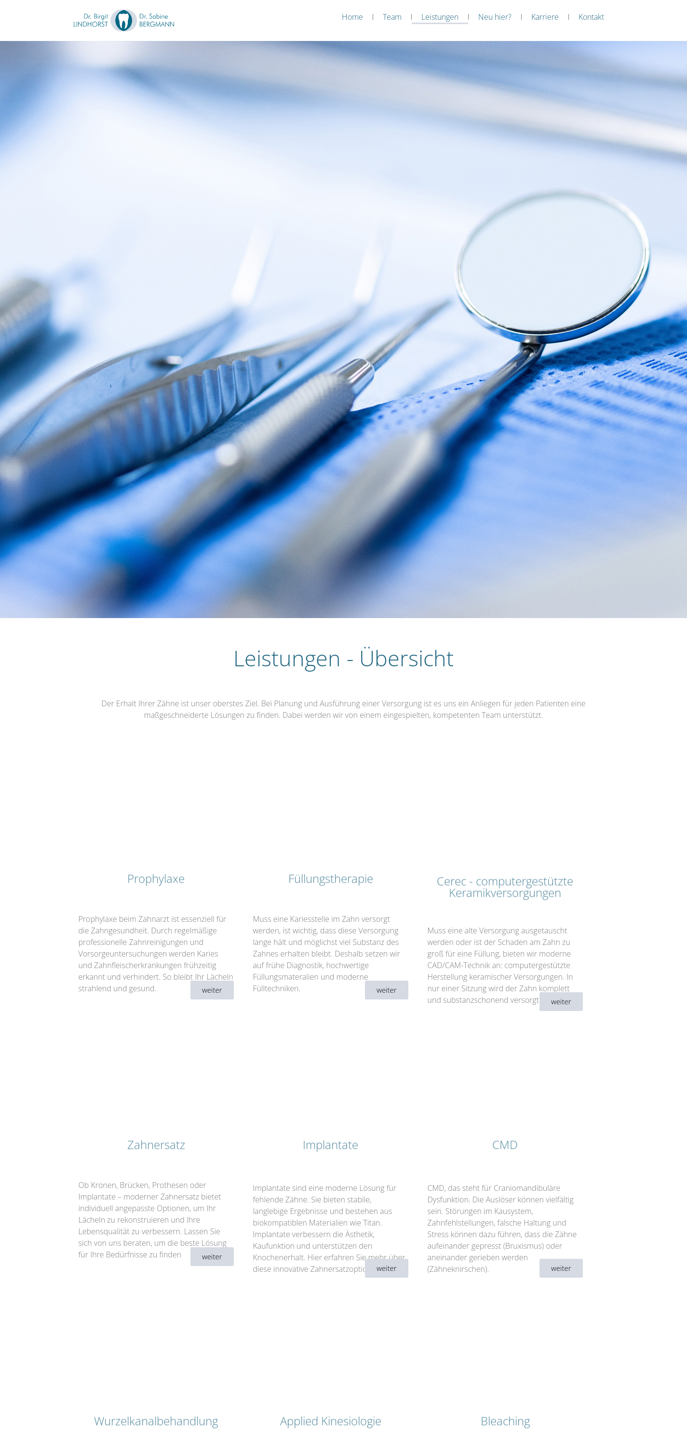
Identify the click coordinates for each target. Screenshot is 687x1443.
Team (392, 17)
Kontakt (591, 17)
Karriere (545, 17)
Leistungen (439, 17)
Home (352, 17)
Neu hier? (495, 17)
